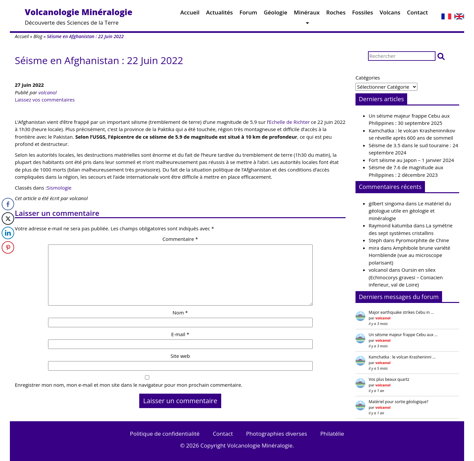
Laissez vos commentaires (45, 99)
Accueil (189, 14)
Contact (417, 14)
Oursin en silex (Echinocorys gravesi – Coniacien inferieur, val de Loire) (406, 277)
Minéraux (307, 14)
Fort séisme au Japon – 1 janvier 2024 (411, 160)
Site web (180, 356)
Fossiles (362, 14)
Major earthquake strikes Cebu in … (401, 312)
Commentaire (180, 239)
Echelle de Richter (289, 122)
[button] (441, 56)
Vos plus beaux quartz (389, 379)
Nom (180, 312)
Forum (248, 14)
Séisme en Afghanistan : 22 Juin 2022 (99, 60)
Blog (37, 36)
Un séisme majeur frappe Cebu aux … (403, 334)
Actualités (219, 14)
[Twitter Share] (8, 218)
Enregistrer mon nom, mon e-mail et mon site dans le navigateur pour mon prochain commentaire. (128, 384)
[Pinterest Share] (8, 247)
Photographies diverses (276, 433)
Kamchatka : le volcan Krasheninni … (402, 357)
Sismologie (59, 187)
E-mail (180, 334)
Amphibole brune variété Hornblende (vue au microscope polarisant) (409, 255)
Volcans (390, 14)
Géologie (275, 14)
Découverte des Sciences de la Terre (78, 16)
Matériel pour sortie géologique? (398, 401)
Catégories (368, 77)
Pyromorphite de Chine (422, 240)
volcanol (48, 92)
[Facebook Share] (8, 204)
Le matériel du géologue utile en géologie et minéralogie (410, 210)
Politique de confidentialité (165, 433)
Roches (336, 14)
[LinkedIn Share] (8, 233)
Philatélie (332, 433)
